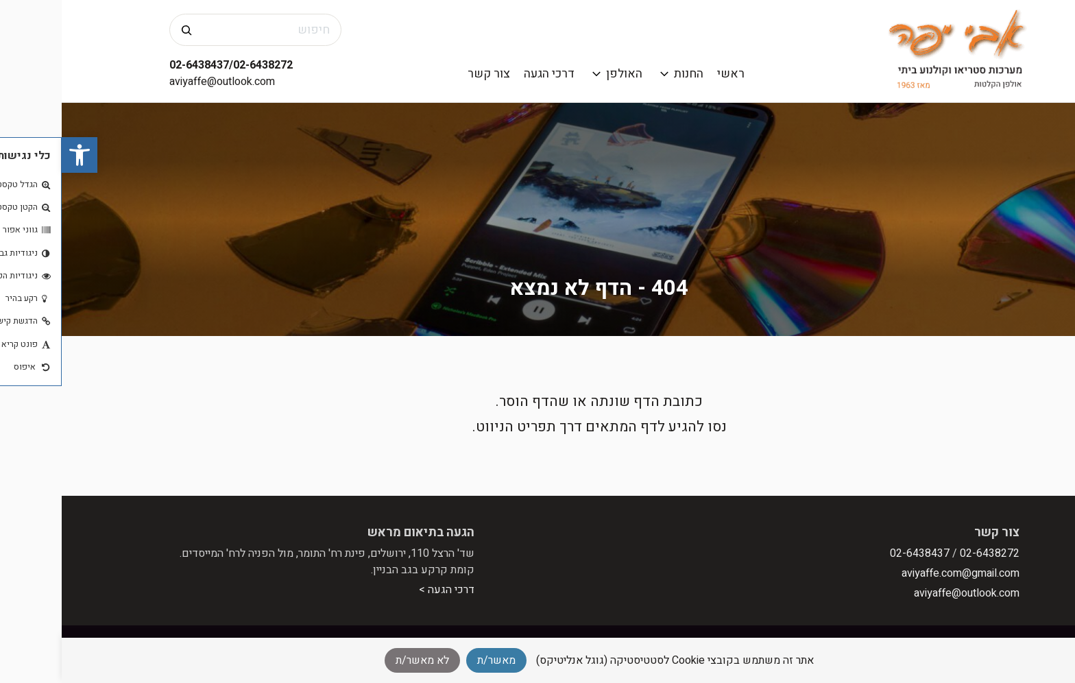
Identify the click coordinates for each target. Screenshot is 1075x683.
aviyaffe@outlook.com (160, 81)
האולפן (562, 73)
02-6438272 (928, 553)
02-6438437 (858, 553)
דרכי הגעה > (385, 590)
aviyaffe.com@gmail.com (899, 573)
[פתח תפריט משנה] (603, 74)
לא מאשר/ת (360, 660)
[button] (18, 155)
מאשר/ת (434, 660)
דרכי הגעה (487, 73)
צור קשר (427, 73)
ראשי (669, 73)
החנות (627, 73)
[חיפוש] (124, 29)
